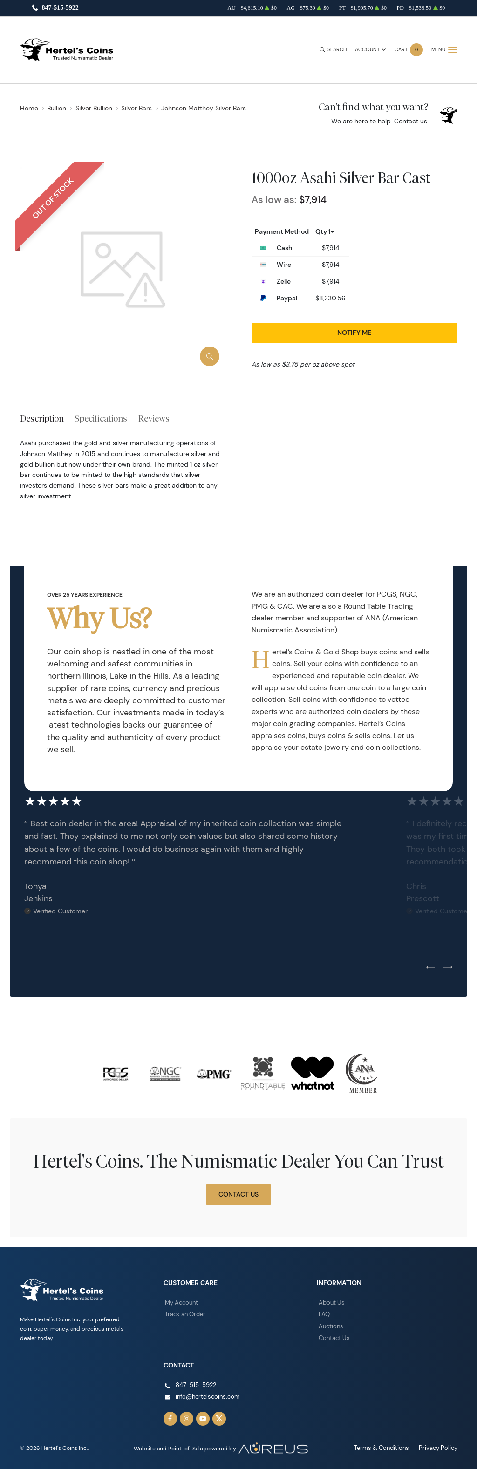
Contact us (410, 121)
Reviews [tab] (154, 418)
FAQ (324, 1313)
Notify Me (354, 332)
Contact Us (238, 1194)
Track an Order (183, 1313)
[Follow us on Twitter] (216, 1415)
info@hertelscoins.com (206, 1393)
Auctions (330, 1324)
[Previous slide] (430, 967)
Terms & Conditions (386, 1444)
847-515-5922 (59, 8)
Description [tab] (42, 418)
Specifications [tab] (101, 418)
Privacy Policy (439, 1444)
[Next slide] (447, 967)
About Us (331, 1302)
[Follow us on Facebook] (170, 1415)
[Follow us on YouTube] (200, 1415)
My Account (181, 1302)
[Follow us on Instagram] (185, 1415)
